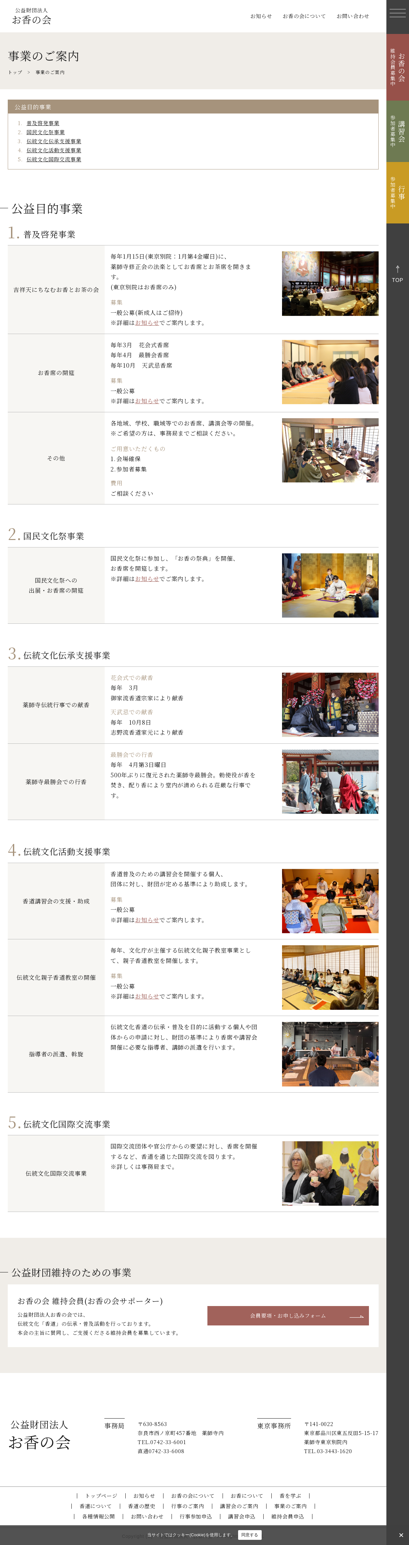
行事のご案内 (187, 1506)
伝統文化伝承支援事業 (53, 141)
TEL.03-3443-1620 (328, 1451)
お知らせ (261, 16)
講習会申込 (242, 1516)
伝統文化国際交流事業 (53, 159)
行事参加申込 (196, 1516)
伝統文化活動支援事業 (53, 150)
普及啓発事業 (42, 123)
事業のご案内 (290, 1506)
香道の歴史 (141, 1506)
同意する (249, 1534)
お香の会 (32, 16)
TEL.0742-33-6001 (162, 1442)
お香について (247, 1495)
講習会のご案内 (239, 1506)
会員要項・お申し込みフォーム (288, 1315)
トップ (15, 72)
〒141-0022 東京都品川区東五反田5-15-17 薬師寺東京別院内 (341, 1433)
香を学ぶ (290, 1495)
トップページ (101, 1495)
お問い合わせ (353, 16)
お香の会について (305, 16)
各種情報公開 (98, 1516)
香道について (95, 1506)
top (397, 280)
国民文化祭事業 (45, 132)
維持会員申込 (287, 1516)
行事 (397, 192)
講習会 (397, 131)
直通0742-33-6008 (161, 1451)
